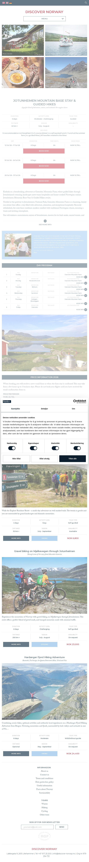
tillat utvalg (44, 459)
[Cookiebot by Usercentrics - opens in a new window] (75, 401)
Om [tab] (73, 409)
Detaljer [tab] (44, 409)
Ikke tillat (16, 459)
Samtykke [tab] (15, 409)
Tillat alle (73, 459)
